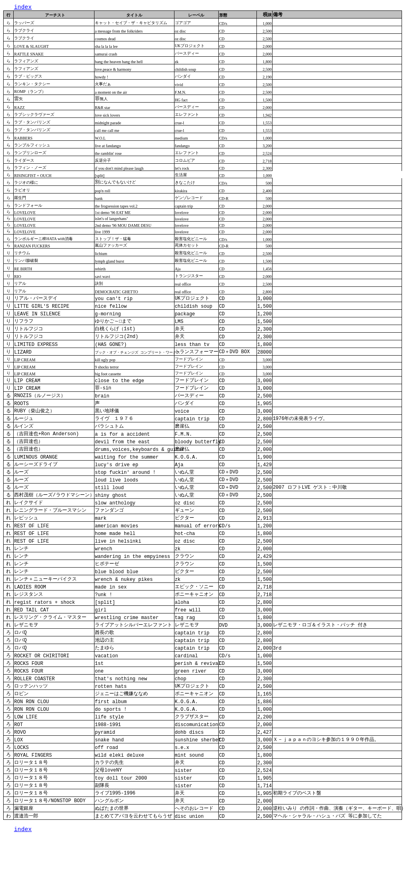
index (23, 8)
